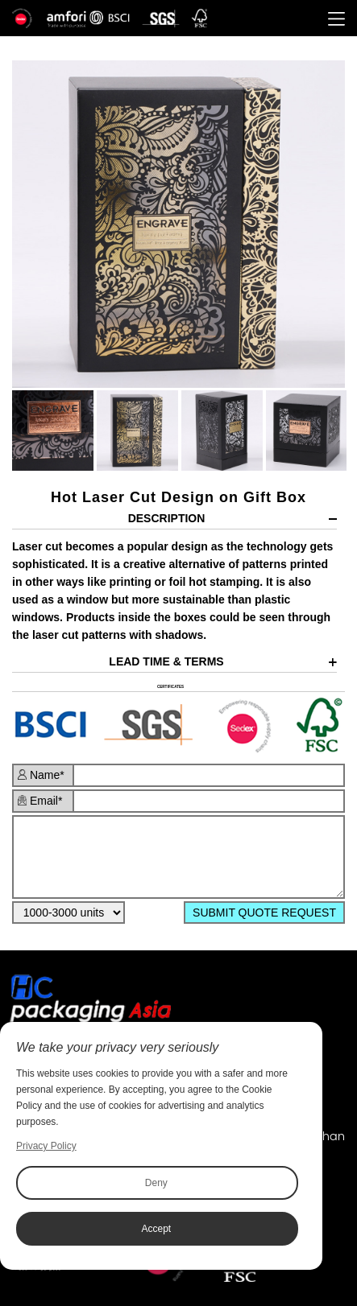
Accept (157, 1228)
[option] (178, 224)
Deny (156, 1183)
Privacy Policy (46, 1146)
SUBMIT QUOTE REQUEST (264, 912)
